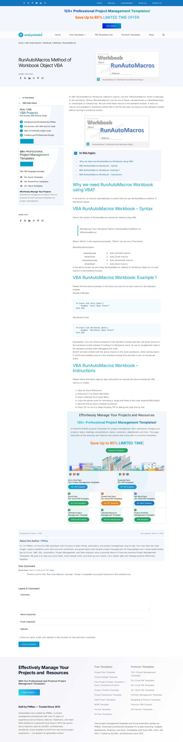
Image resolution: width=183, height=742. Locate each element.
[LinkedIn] (29, 78)
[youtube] (36, 3)
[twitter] (28, 3)
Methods (57, 43)
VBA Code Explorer (33, 43)
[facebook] (24, 3)
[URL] (84, 629)
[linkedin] (41, 3)
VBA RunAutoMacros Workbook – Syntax (98, 166)
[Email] (42, 78)
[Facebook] (20, 78)
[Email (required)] (84, 621)
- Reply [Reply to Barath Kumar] (51, 570)
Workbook (47, 43)
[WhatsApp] (34, 78)
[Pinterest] (38, 78)
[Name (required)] (84, 614)
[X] (25, 78)
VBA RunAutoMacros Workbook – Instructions (100, 174)
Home (20, 43)
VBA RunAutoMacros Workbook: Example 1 (99, 170)
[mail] (45, 3)
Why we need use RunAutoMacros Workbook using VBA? (106, 161)
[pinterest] (32, 3)
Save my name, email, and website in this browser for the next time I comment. (58, 637)
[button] (164, 35)
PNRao (44, 540)
